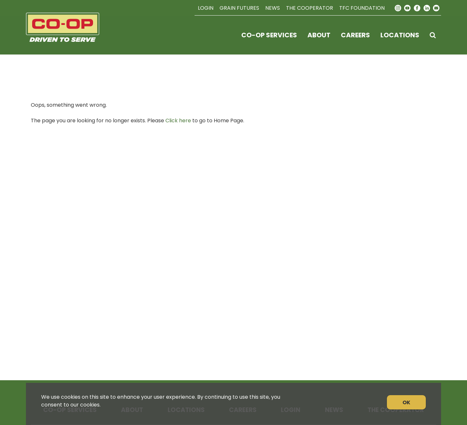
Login (205, 8)
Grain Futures (239, 8)
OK (406, 402)
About (318, 35)
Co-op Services (269, 35)
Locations (399, 35)
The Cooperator (309, 8)
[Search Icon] (433, 35)
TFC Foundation (362, 8)
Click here (178, 120)
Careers (355, 35)
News (272, 8)
